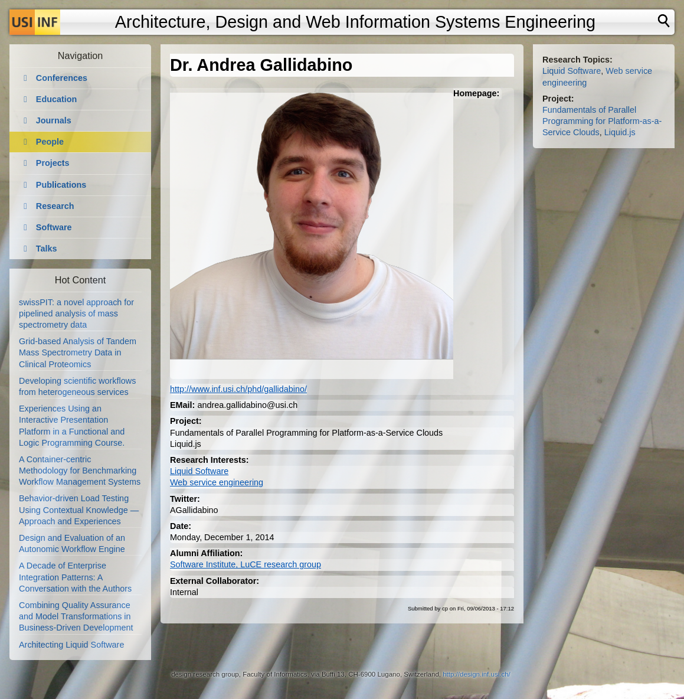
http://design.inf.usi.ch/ (476, 674)
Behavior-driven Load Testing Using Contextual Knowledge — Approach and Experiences (79, 509)
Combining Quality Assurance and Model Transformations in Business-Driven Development (76, 616)
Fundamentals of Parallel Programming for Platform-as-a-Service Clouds (602, 121)
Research (55, 206)
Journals (53, 120)
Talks (46, 248)
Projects (53, 163)
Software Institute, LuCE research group (245, 564)
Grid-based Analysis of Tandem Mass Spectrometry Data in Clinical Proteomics (77, 352)
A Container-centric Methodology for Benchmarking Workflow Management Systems (79, 470)
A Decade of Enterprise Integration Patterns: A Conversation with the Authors (75, 577)
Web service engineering (216, 482)
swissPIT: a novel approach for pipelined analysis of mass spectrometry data (76, 313)
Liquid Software (199, 471)
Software (54, 227)
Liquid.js (620, 132)
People (50, 142)
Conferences (61, 78)
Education (56, 99)
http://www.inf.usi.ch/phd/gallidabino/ (238, 389)
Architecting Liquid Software (71, 644)
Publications (61, 185)
